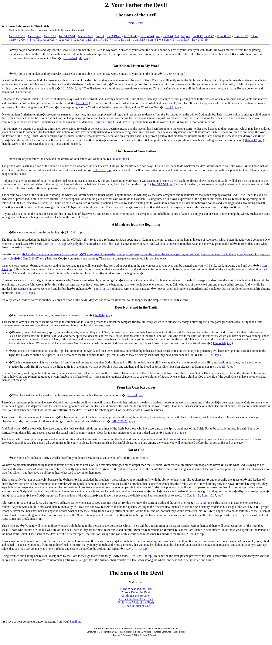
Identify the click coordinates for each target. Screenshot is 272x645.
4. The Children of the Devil (136, 599)
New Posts (129, 628)
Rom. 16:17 (241, 36)
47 (80, 58)
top (86, 58)
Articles (166, 628)
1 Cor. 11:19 (191, 495)
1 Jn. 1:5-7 (104, 39)
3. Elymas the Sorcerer (136, 595)
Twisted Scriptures (162, 632)
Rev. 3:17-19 (200, 39)
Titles (136, 635)
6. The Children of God (136, 605)
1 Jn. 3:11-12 (122, 39)
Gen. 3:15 (50, 36)
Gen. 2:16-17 (17, 36)
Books (148, 628)
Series (157, 628)
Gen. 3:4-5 (34, 36)
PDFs (175, 628)
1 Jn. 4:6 (169, 39)
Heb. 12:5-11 (87, 39)
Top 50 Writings (144, 632)
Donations (154, 635)
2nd (158, 36)
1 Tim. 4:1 (40, 39)
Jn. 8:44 (168, 36)
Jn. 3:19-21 (114, 36)
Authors (116, 635)
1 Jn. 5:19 (183, 39)
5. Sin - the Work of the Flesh (136, 602)
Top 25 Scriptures (125, 632)
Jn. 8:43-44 (147, 36)
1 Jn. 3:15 (139, 39)
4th (188, 36)
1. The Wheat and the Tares (136, 588)
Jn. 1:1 (100, 36)
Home (109, 628)
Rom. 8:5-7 (224, 36)
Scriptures (91, 632)
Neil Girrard (136, 23)
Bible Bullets (179, 632)
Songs (139, 628)
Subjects (127, 635)
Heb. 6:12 (70, 39)
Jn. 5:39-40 (131, 36)
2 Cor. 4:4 (25, 39)
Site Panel (98, 628)
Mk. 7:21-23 (85, 36)
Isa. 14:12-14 (67, 36)
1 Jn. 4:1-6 (154, 39)
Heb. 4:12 (55, 39)
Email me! (76, 621)
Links (144, 635)
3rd (183, 36)
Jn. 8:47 (198, 36)
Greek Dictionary (106, 632)
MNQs (118, 628)
